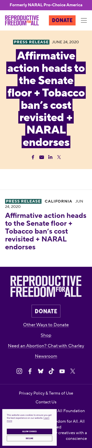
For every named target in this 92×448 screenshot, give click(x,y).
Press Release (23, 201)
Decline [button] (29, 438)
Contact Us (46, 402)
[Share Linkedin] (50, 157)
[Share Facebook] (33, 157)
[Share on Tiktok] (51, 371)
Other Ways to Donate (46, 325)
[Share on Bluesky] (41, 371)
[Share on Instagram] (19, 371)
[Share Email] (42, 157)
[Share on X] (73, 371)
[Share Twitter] (59, 157)
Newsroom (46, 356)
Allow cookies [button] (29, 431)
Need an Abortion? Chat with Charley (46, 346)
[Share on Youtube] (62, 371)
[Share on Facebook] (30, 371)
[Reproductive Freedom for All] (22, 20)
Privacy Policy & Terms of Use (46, 393)
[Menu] (84, 21)
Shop (46, 335)
